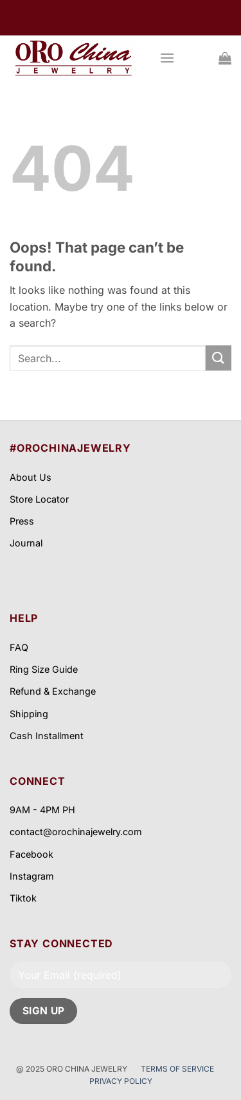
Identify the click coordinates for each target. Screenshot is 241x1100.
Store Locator (39, 499)
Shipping (29, 713)
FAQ (19, 647)
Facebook (31, 854)
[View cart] (225, 58)
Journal (26, 542)
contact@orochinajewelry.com (76, 831)
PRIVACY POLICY (120, 1081)
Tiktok (23, 898)
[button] (167, 57)
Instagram (32, 876)
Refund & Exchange (53, 691)
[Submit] (218, 358)
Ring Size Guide (44, 669)
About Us (30, 477)
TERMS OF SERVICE (178, 1069)
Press (22, 521)
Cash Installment (47, 735)
